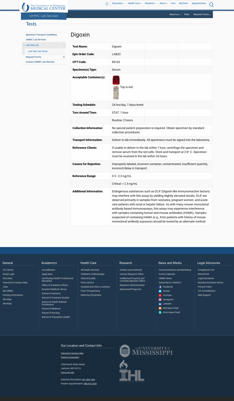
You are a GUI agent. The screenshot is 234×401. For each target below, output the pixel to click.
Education (117, 4)
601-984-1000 (88, 384)
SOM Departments (125, 21)
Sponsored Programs (130, 293)
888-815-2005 (90, 388)
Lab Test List (181, 21)
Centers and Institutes (131, 274)
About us (174, 14)
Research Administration (132, 289)
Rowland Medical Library (54, 293)
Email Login (8, 278)
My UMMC (8, 295)
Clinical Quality (88, 282)
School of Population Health (56, 321)
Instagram (166, 304)
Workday (7, 308)
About (163, 4)
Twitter (164, 295)
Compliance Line (206, 274)
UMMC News (165, 282)
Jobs (5, 291)
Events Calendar (167, 278)
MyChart (183, 4)
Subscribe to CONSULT (170, 287)
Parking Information (13, 299)
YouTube (165, 299)
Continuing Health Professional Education (57, 284)
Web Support (204, 299)
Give (173, 4)
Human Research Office (131, 278)
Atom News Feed (169, 316)
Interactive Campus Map (15, 287)
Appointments (199, 4)
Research (149, 4)
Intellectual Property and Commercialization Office (132, 284)
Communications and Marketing (175, 274)
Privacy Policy (205, 291)
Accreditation (48, 274)
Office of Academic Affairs (55, 289)
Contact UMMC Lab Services (40, 66)
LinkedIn (165, 308)
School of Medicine (51, 313)
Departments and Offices (100, 21)
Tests (186, 14)
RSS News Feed (168, 312)
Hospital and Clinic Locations (95, 291)
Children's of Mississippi (92, 278)
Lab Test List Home (37, 55)
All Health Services (90, 274)
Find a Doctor (87, 287)
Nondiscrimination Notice (210, 287)
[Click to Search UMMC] (211, 5)
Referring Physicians (91, 299)
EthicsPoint (203, 278)
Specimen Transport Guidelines (41, 39)
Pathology (143, 21)
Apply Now (47, 278)
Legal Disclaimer (206, 282)
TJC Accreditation (206, 295)
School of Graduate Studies (55, 302)
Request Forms (201, 14)
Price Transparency (90, 295)
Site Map (7, 303)
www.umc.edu (67, 376)
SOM (82, 21)
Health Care (134, 4)
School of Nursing (51, 317)
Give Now (7, 282)
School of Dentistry (51, 298)
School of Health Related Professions (54, 307)
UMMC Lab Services (43, 15)
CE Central (8, 274)
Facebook (166, 291)
